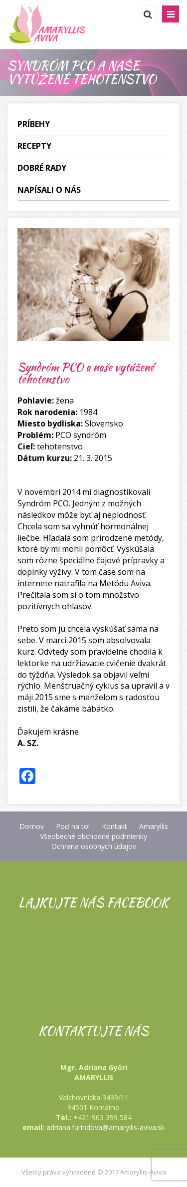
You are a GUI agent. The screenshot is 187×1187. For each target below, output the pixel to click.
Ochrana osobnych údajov (93, 846)
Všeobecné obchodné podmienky (93, 836)
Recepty (34, 145)
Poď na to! (73, 826)
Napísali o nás (49, 189)
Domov (31, 826)
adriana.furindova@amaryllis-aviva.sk (105, 1127)
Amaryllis (153, 826)
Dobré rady (41, 167)
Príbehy (33, 123)
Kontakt (114, 826)
